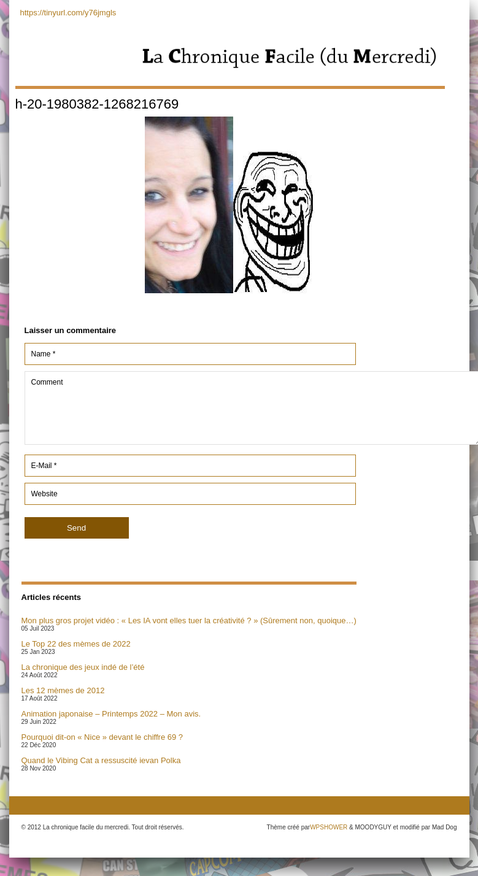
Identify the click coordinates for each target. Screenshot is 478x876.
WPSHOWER (328, 827)
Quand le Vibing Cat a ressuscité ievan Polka (101, 760)
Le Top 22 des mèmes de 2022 (76, 643)
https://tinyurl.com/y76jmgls (68, 12)
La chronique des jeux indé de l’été (83, 667)
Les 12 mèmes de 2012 (63, 690)
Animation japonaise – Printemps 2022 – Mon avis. (111, 713)
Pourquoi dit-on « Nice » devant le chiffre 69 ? (102, 737)
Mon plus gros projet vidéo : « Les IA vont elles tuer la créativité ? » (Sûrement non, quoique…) (189, 620)
